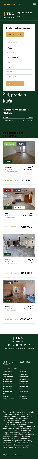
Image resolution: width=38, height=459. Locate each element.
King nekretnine (7, 391)
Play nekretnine (7, 389)
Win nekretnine (23, 384)
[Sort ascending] (28, 120)
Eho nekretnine (23, 381)
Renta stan (6, 396)
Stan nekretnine (7, 386)
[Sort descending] (31, 120)
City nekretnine (23, 371)
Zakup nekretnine (24, 396)
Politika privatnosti (11, 348)
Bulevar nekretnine (24, 376)
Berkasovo (12, 77)
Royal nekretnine (8, 376)
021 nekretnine (7, 374)
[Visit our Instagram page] (13, 345)
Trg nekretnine (23, 391)
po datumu (9, 121)
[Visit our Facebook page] (9, 345)
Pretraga (15, 84)
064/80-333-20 (21, 17)
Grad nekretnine (7, 371)
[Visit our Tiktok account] (29, 345)
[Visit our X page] (21, 345)
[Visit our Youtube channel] (17, 345)
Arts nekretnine (7, 394)
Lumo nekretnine (24, 399)
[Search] (20, 4)
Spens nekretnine (8, 384)
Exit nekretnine (23, 386)
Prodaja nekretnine (8, 399)
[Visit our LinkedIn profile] (25, 345)
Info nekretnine (23, 374)
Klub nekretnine (7, 381)
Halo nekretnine (24, 379)
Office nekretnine (8, 379)
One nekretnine (23, 394)
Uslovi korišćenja (27, 348)
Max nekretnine (23, 389)
